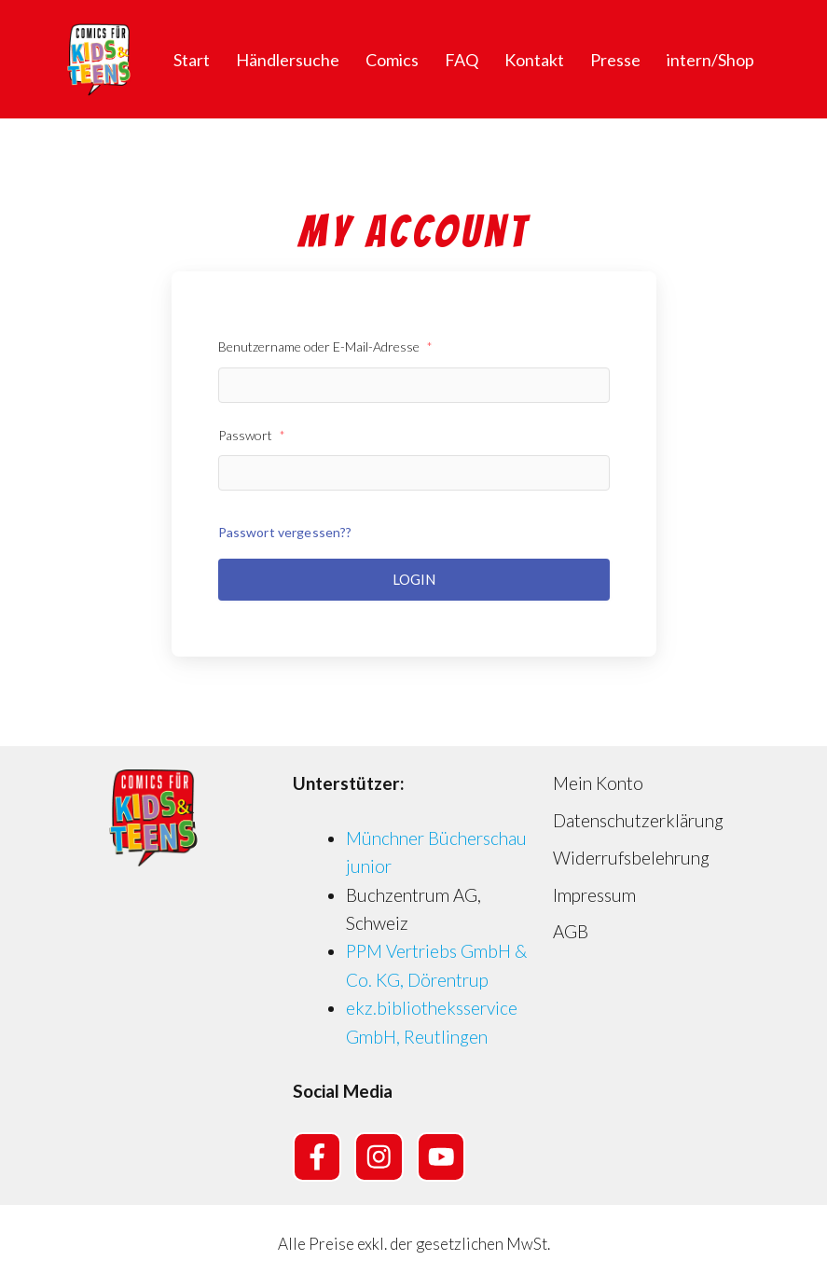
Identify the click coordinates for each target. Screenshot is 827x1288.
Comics (392, 59)
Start (191, 59)
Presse (615, 59)
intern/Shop (710, 59)
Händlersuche (287, 59)
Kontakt (534, 59)
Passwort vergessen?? (285, 532)
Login (414, 579)
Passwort (251, 435)
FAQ (461, 59)
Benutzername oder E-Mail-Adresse (325, 346)
